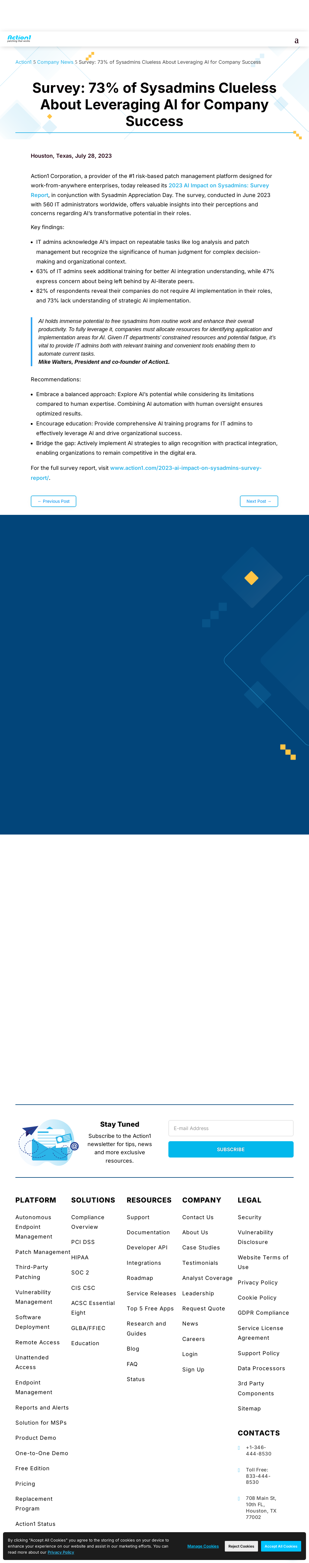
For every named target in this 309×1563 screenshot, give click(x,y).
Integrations (144, 1263)
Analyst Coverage (207, 1278)
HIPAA (80, 1257)
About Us (195, 1232)
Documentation (148, 1232)
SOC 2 (80, 1272)
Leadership (198, 1293)
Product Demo (35, 1438)
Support (138, 1217)
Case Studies (201, 1247)
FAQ (132, 1364)
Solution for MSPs (41, 1422)
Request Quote (203, 1308)
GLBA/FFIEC (88, 1328)
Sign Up (193, 1369)
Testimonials (200, 1263)
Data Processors (261, 1368)
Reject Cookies (241, 1546)
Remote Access (37, 1342)
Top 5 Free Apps (150, 1308)
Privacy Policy (258, 1282)
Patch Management (43, 1252)
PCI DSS (83, 1242)
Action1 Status (35, 1524)
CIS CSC (83, 1288)
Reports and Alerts (42, 1407)
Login (190, 1354)
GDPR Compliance (263, 1312)
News (190, 1323)
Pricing (25, 1484)
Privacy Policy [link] (61, 1552)
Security (250, 1217)
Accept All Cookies (281, 1546)
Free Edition (32, 1468)
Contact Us (198, 1217)
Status (136, 1379)
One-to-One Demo (41, 1453)
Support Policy (259, 1353)
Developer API (147, 1247)
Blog (133, 1348)
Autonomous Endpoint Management (34, 1227)
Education (85, 1343)
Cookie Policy (257, 1297)
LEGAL (250, 1200)
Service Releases (152, 1293)
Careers (193, 1339)
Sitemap (249, 1408)
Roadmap (140, 1278)
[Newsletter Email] (231, 1128)
